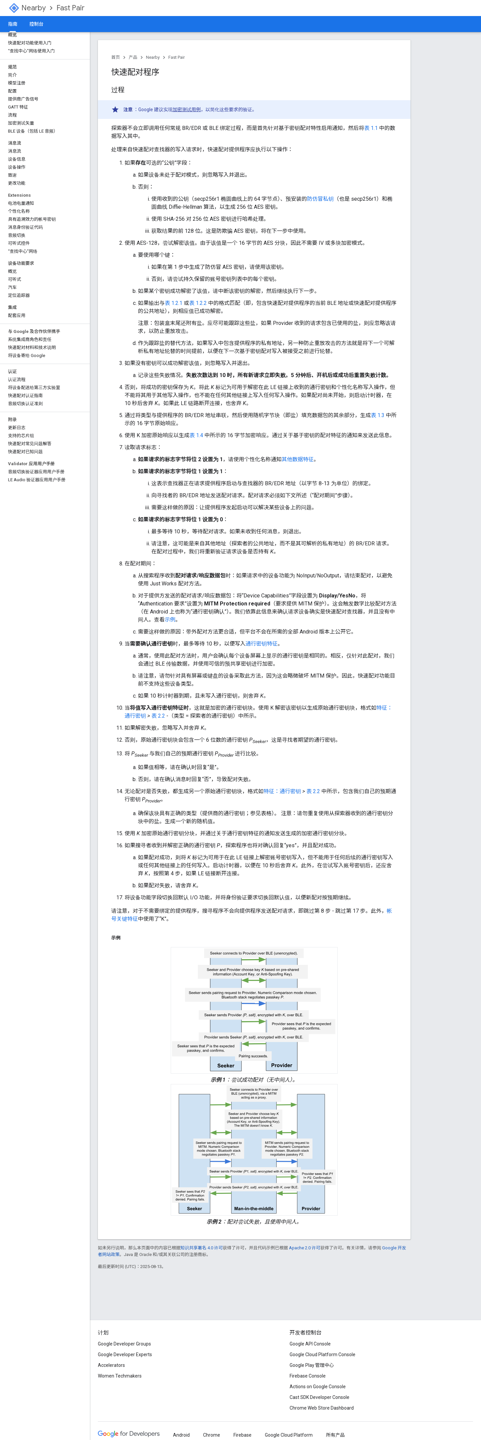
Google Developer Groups (124, 1343)
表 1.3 (377, 415)
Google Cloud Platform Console (322, 1354)
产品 (133, 57)
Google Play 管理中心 (312, 1365)
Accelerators (111, 1365)
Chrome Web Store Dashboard (322, 1408)
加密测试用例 (187, 109)
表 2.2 (158, 716)
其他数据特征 (298, 459)
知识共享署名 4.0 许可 (201, 1247)
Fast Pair (70, 7)
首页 (115, 57)
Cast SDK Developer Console (319, 1397)
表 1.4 (196, 435)
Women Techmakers (120, 1376)
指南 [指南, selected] (12, 24)
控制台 (36, 24)
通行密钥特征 (262, 644)
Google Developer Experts (125, 1354)
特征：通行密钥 (282, 791)
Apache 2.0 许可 (304, 1247)
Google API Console (310, 1343)
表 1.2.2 (198, 303)
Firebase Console (308, 1376)
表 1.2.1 (173, 303)
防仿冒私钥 (320, 199)
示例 (170, 619)
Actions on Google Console (318, 1386)
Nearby (33, 7)
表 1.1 (371, 128)
